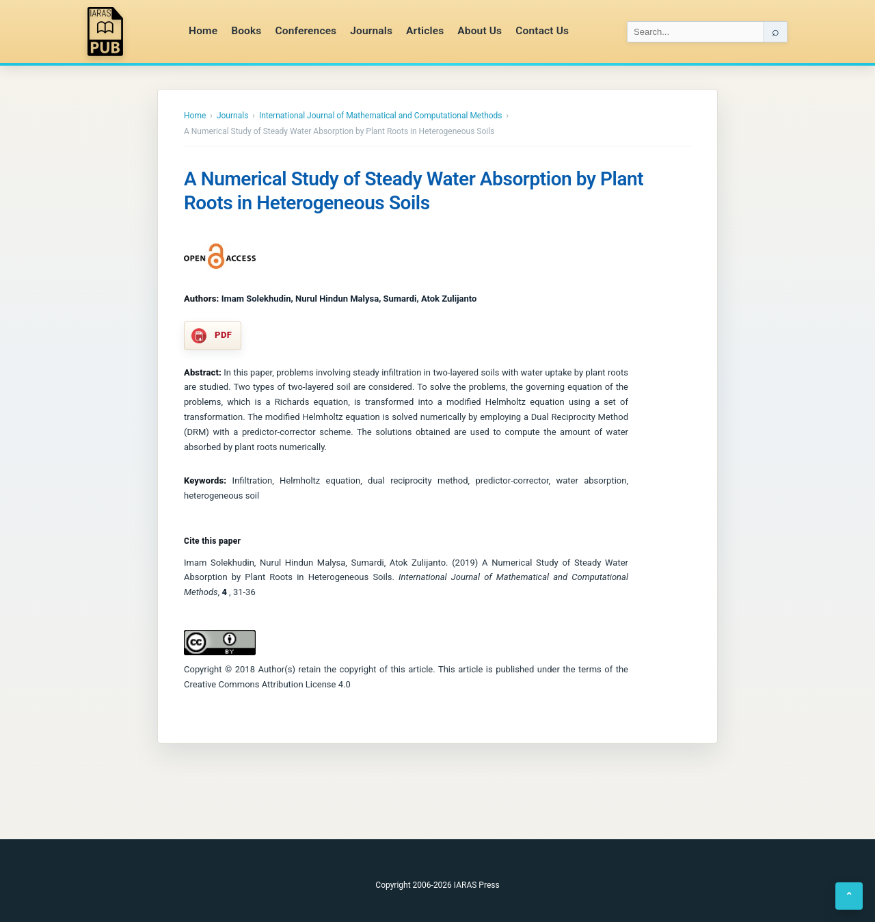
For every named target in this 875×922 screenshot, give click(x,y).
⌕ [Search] (775, 31)
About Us (479, 31)
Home (203, 31)
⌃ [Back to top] (849, 896)
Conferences (305, 31)
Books (246, 31)
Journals (371, 31)
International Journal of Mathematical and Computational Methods (380, 115)
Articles (425, 31)
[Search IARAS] (696, 32)
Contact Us (542, 31)
